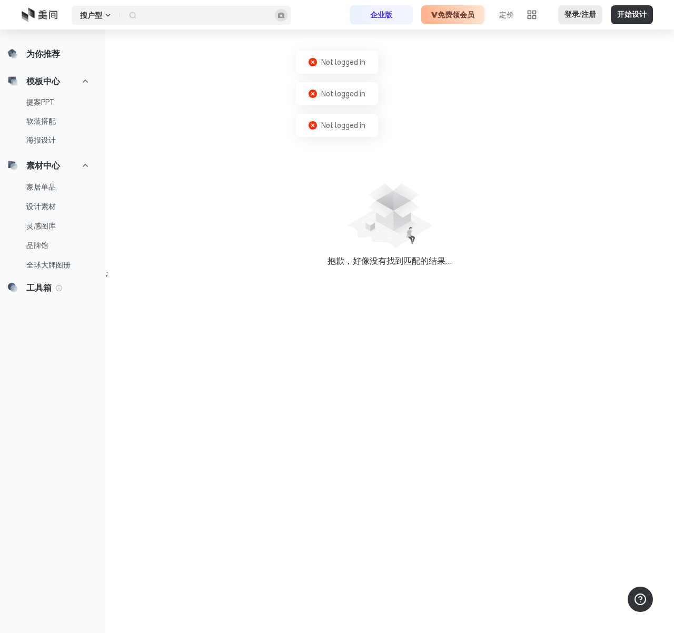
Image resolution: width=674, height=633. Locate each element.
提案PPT (40, 102)
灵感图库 (41, 226)
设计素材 (41, 206)
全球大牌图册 (48, 265)
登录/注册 (580, 14)
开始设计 (632, 14)
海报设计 (41, 140)
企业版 (381, 15)
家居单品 (41, 187)
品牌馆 (37, 245)
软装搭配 (41, 121)
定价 (506, 14)
